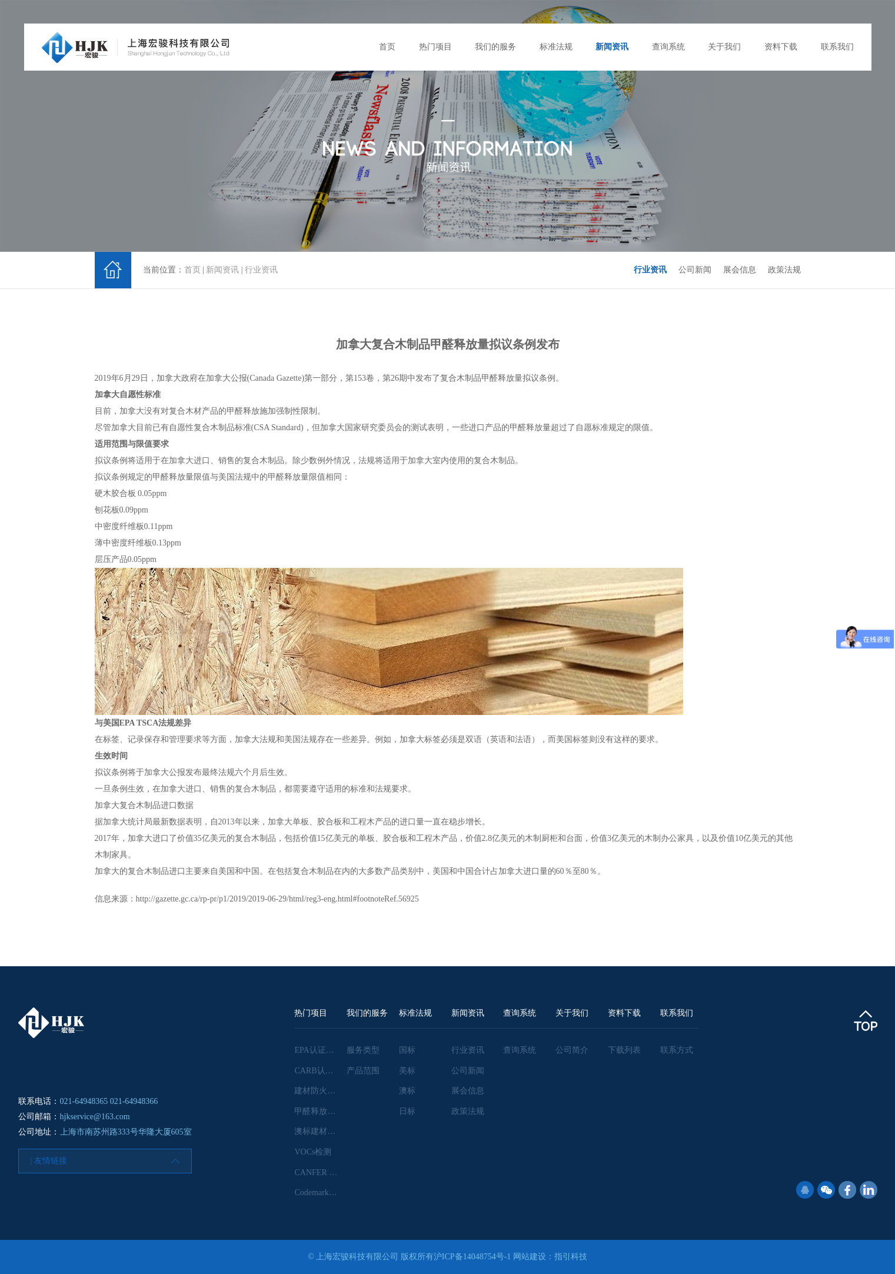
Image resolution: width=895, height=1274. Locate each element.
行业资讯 (261, 269)
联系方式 (676, 1050)
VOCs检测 (312, 1151)
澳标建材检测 (319, 1131)
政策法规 (784, 269)
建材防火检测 (319, 1090)
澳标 (407, 1090)
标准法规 (556, 46)
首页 (387, 46)
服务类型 (363, 1050)
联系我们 (837, 46)
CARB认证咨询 (322, 1070)
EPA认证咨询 (318, 1050)
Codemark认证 (319, 1192)
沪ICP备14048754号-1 (472, 1256)
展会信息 (739, 269)
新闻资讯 (611, 46)
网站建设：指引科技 (550, 1256)
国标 (407, 1050)
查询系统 (668, 46)
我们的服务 (495, 46)
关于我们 (724, 46)
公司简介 (571, 1050)
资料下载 (780, 46)
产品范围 (363, 1070)
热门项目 (435, 46)
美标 (407, 1070)
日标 (407, 1111)
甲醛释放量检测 (323, 1111)
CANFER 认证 (319, 1172)
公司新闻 (694, 269)
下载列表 (624, 1050)
